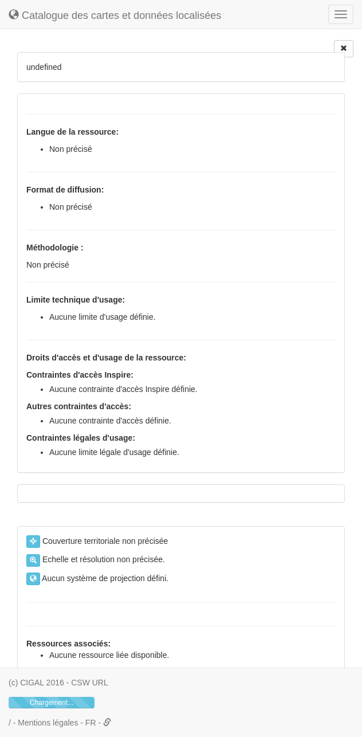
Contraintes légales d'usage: (80, 437)
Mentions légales (48, 722)
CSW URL (89, 682)
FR (92, 722)
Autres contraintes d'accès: (78, 406)
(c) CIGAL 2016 (36, 682)
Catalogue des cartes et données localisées (115, 15)
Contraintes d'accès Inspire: (79, 374)
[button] (107, 722)
